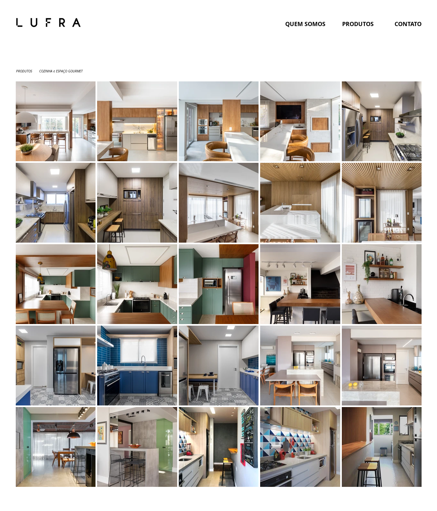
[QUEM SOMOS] (305, 24)
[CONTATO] (408, 24)
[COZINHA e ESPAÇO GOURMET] (61, 71)
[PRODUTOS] (358, 24)
